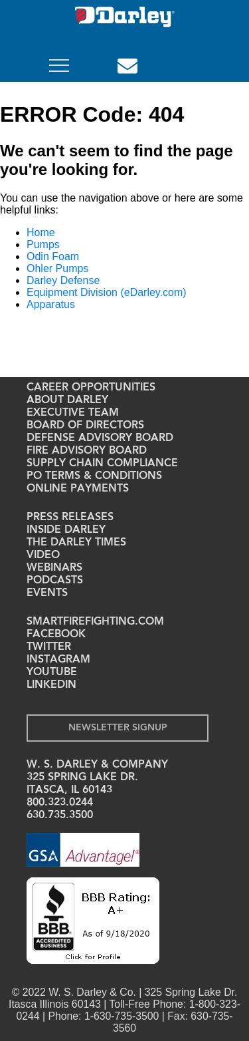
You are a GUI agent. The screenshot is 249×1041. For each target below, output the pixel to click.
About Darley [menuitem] (67, 400)
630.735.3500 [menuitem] (60, 815)
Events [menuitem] (47, 593)
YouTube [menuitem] (52, 672)
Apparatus (51, 304)
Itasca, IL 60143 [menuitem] (69, 790)
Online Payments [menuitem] (78, 489)
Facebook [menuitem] (56, 634)
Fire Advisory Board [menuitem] (87, 451)
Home (41, 232)
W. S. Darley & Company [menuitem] (97, 765)
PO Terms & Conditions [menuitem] (94, 476)
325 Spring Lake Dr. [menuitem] (82, 777)
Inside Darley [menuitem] (66, 530)
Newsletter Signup (117, 727)
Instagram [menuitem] (58, 660)
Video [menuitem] (43, 555)
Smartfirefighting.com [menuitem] (95, 622)
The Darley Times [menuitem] (76, 542)
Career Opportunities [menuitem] (91, 387)
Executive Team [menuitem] (73, 413)
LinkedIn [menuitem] (51, 685)
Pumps (43, 244)
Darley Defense (63, 280)
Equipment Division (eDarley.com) (107, 292)
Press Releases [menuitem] (70, 517)
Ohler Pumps (57, 268)
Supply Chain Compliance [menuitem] (102, 463)
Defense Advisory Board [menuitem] (100, 438)
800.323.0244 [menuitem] (60, 803)
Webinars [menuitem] (54, 568)
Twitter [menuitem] (49, 647)
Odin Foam (53, 256)
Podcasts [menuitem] (55, 580)
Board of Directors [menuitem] (85, 425)
